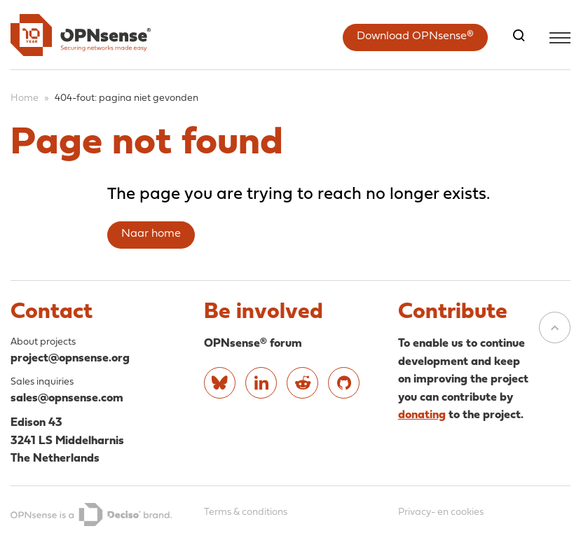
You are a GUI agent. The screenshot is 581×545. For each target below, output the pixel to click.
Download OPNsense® (415, 36)
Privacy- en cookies (441, 512)
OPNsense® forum (253, 344)
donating (422, 415)
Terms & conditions (245, 512)
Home (25, 98)
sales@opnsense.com (67, 398)
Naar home (151, 234)
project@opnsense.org (70, 358)
